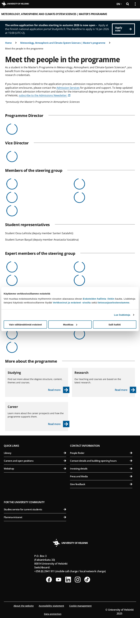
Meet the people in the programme (24, 48)
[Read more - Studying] (59, 390)
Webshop (35, 468)
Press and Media (101, 476)
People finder (101, 452)
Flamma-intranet (35, 517)
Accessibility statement (51, 605)
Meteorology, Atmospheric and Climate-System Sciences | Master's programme (54, 14)
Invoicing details (101, 468)
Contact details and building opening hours (101, 460)
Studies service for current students (35, 509)
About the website (24, 605)
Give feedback (101, 484)
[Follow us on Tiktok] (87, 579)
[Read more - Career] (59, 424)
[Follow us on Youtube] (58, 579)
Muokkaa (70, 324)
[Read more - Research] (125, 390)
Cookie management (80, 605)
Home (8, 42)
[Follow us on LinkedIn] (68, 579)
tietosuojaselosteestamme (113, 302)
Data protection (52, 613)
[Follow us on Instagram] (78, 579)
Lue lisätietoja (122, 314)
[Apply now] (123, 29)
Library (35, 452)
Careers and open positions (35, 460)
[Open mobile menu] (133, 14)
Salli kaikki (114, 324)
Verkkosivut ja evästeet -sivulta (72, 302)
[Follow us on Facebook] (49, 579)
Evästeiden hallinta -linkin (98, 298)
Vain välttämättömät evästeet (25, 324)
